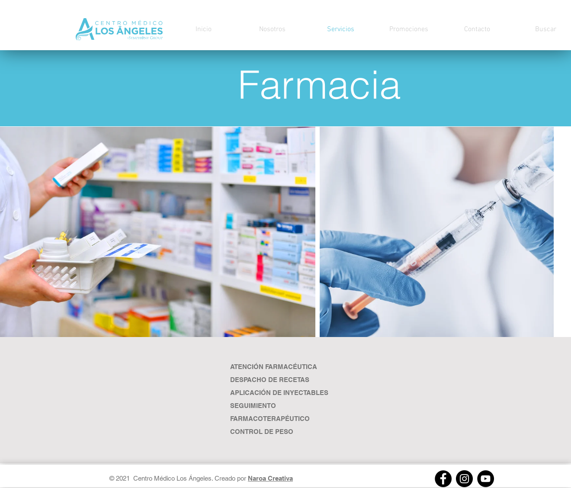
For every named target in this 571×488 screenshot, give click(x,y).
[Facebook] (443, 478)
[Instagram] (464, 478)
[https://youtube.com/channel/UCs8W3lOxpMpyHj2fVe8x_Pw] (485, 478)
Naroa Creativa (270, 478)
